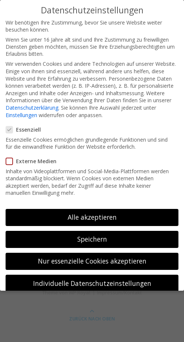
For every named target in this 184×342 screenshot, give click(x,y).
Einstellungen (21, 110)
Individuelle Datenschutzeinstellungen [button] (92, 278)
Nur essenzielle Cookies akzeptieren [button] (92, 256)
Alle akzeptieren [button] (92, 212)
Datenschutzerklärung (32, 102)
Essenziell (26, 124)
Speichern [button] (92, 234)
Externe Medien (33, 156)
